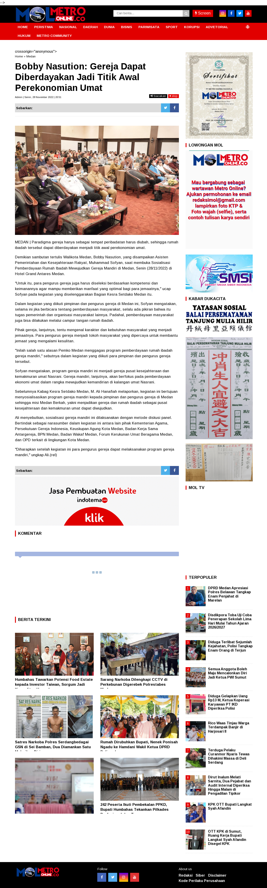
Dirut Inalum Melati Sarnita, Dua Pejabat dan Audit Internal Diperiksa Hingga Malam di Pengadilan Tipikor (229, 785)
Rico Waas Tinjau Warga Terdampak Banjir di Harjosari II (228, 727)
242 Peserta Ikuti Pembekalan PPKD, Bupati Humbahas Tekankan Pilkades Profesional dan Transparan (134, 809)
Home (19, 56)
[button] (247, 25)
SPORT (172, 27)
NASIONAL (68, 27)
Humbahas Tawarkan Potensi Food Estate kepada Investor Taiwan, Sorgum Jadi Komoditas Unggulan (54, 684)
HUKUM (24, 36)
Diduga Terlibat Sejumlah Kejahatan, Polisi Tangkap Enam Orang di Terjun (230, 646)
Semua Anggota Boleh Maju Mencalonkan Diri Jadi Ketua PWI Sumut (227, 673)
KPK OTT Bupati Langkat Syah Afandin (230, 806)
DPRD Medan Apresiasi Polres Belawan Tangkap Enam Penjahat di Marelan (229, 594)
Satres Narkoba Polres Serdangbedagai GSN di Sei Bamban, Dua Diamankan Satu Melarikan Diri (53, 747)
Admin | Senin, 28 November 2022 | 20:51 (38, 97)
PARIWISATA (148, 27)
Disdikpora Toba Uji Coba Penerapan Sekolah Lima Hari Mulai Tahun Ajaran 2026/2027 (230, 621)
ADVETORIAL (217, 27)
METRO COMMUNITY (54, 36)
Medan (31, 56)
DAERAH (90, 27)
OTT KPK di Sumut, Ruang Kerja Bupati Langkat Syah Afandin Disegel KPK (227, 837)
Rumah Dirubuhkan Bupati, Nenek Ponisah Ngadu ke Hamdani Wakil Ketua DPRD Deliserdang (139, 747)
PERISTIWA (43, 27)
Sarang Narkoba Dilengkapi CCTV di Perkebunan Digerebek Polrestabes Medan (133, 684)
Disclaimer (217, 875)
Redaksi (186, 875)
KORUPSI (191, 27)
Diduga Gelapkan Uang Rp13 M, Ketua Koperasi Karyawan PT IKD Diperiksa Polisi (228, 702)
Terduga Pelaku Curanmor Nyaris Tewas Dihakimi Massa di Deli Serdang (229, 756)
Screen (203, 13)
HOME (23, 27)
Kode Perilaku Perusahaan (202, 881)
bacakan (158, 96)
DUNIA (109, 27)
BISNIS (126, 27)
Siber (200, 875)
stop (174, 96)
